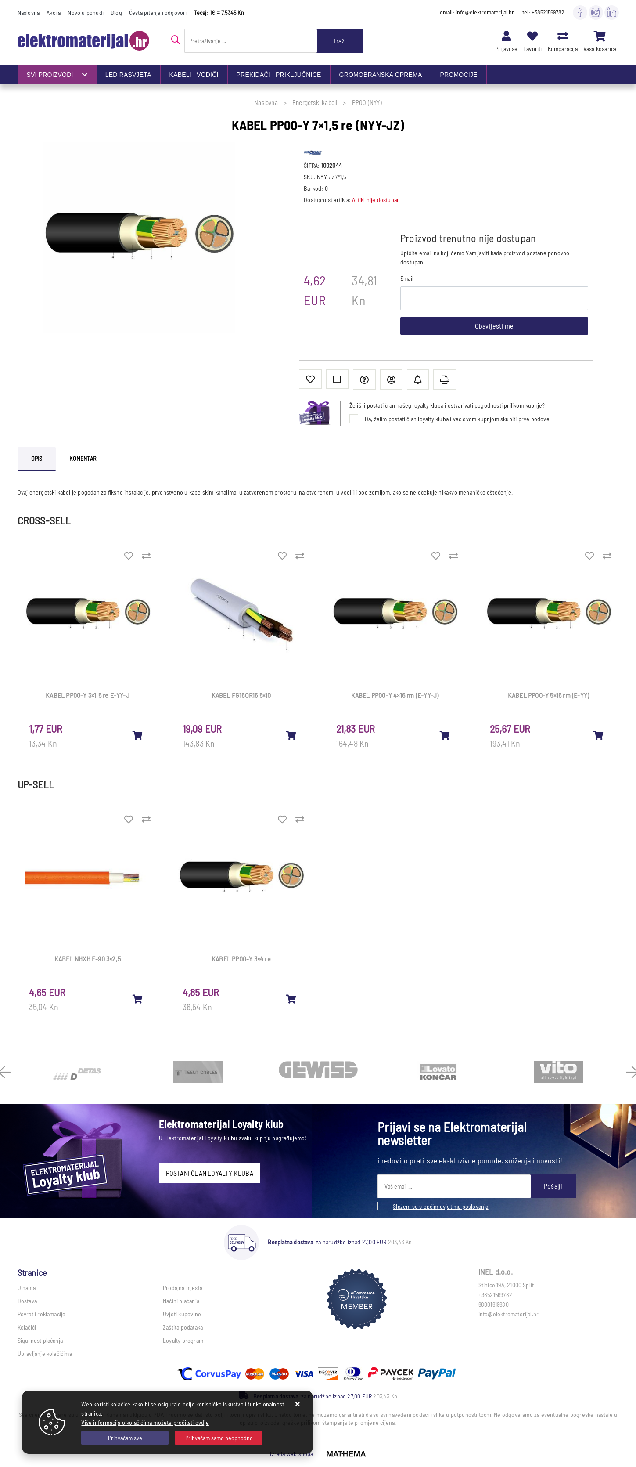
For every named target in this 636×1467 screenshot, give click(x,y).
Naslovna (29, 12)
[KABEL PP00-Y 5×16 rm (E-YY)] (598, 735)
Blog (116, 12)
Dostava (27, 1300)
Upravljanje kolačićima (45, 1353)
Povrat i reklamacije (42, 1314)
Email (406, 278)
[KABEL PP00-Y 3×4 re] (291, 999)
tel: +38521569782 (543, 12)
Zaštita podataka (183, 1327)
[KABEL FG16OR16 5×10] (291, 735)
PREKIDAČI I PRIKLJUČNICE (279, 74)
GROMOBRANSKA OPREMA (380, 74)
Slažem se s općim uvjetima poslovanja (440, 1206)
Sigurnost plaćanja (40, 1340)
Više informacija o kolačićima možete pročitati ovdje (144, 1422)
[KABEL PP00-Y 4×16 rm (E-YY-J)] (445, 735)
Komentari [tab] (83, 458)
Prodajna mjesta (182, 1287)
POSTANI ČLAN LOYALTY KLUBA (209, 1173)
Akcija (54, 12)
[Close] (125, 1438)
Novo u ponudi (86, 12)
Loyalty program (183, 1340)
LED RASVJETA (128, 74)
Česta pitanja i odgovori (158, 12)
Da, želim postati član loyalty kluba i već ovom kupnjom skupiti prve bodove (457, 419)
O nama (27, 1287)
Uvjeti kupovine (182, 1314)
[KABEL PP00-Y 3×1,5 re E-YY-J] (138, 735)
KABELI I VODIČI (194, 74)
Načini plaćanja (181, 1300)
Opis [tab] (37, 458)
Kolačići (27, 1327)
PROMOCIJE (459, 74)
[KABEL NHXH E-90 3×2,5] (138, 999)
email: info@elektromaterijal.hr (477, 12)
